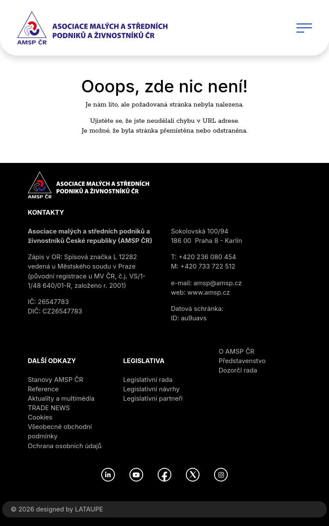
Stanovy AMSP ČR (55, 379)
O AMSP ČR (237, 351)
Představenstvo (242, 361)
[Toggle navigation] (304, 27)
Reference (43, 389)
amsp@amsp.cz (218, 283)
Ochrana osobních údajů (65, 446)
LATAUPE (89, 509)
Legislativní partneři (152, 398)
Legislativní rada (147, 379)
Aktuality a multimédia (61, 398)
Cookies (40, 417)
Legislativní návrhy (151, 389)
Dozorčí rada (238, 370)
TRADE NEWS (49, 408)
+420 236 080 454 (207, 257)
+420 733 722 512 (207, 266)
